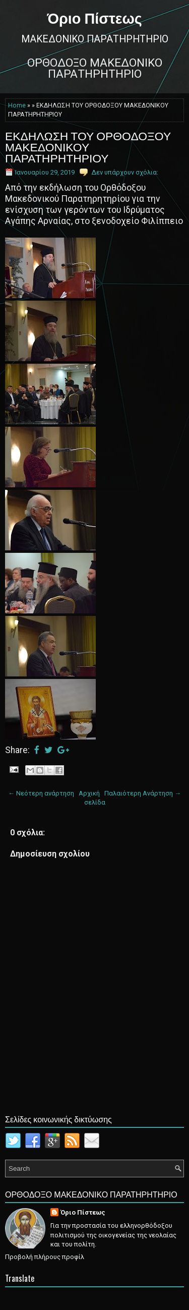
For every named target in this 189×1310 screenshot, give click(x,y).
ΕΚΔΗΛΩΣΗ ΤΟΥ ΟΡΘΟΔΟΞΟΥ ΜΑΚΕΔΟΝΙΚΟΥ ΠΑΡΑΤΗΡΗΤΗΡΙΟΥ (88, 146)
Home (17, 105)
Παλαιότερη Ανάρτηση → (142, 793)
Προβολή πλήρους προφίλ (44, 1257)
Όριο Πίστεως (94, 17)
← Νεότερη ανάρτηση (41, 793)
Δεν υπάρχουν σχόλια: (124, 172)
